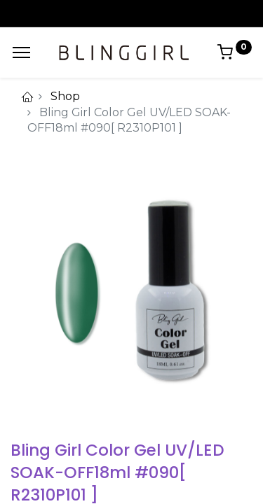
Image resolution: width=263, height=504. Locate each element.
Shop (65, 96)
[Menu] (21, 52)
